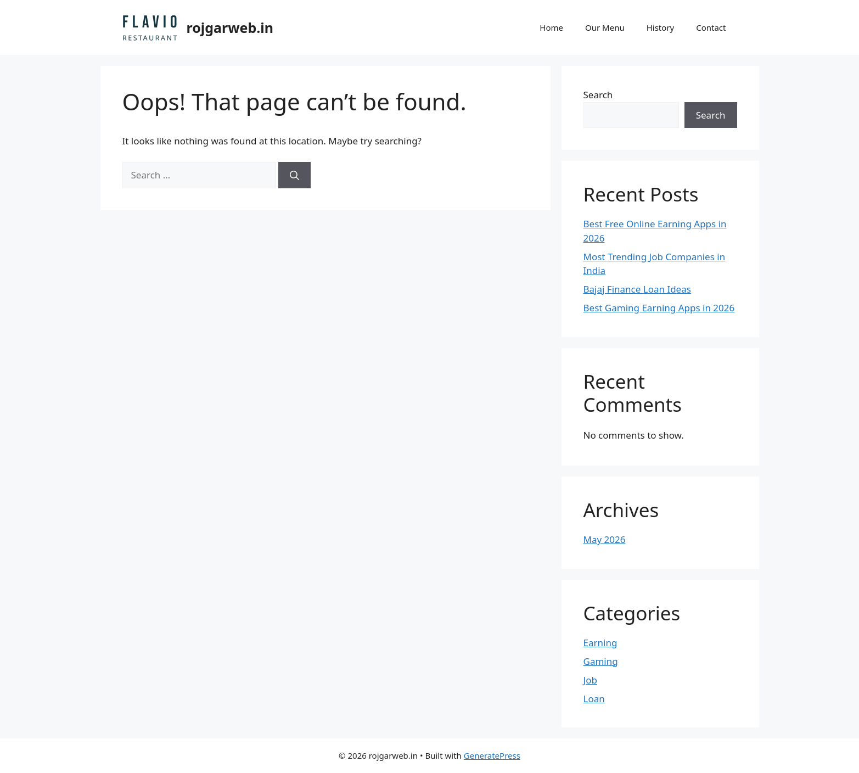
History (661, 27)
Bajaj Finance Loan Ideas (637, 289)
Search (598, 94)
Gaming (600, 661)
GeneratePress (492, 755)
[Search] (294, 175)
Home (551, 27)
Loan (594, 698)
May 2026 (604, 539)
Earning (600, 642)
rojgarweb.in (230, 27)
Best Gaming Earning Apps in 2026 (659, 307)
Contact (711, 27)
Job (590, 680)
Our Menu (605, 27)
